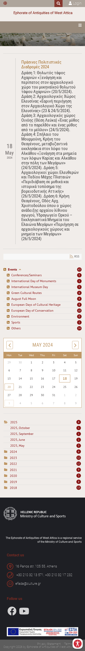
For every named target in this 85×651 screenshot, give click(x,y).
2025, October (45, 428)
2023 (13, 458)
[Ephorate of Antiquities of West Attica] (43, 13)
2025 (13, 422)
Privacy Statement (49, 643)
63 (79, 269)
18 (65, 378)
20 (9, 387)
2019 (13, 482)
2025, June (45, 440)
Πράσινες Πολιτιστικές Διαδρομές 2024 (41, 64)
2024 (13, 452)
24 (79, 328)
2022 (13, 464)
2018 (13, 488)
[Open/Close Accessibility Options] (78, 644)
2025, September (45, 434)
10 (79, 310)
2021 (13, 470)
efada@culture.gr (28, 584)
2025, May (45, 446)
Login (77, 3)
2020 (13, 476)
